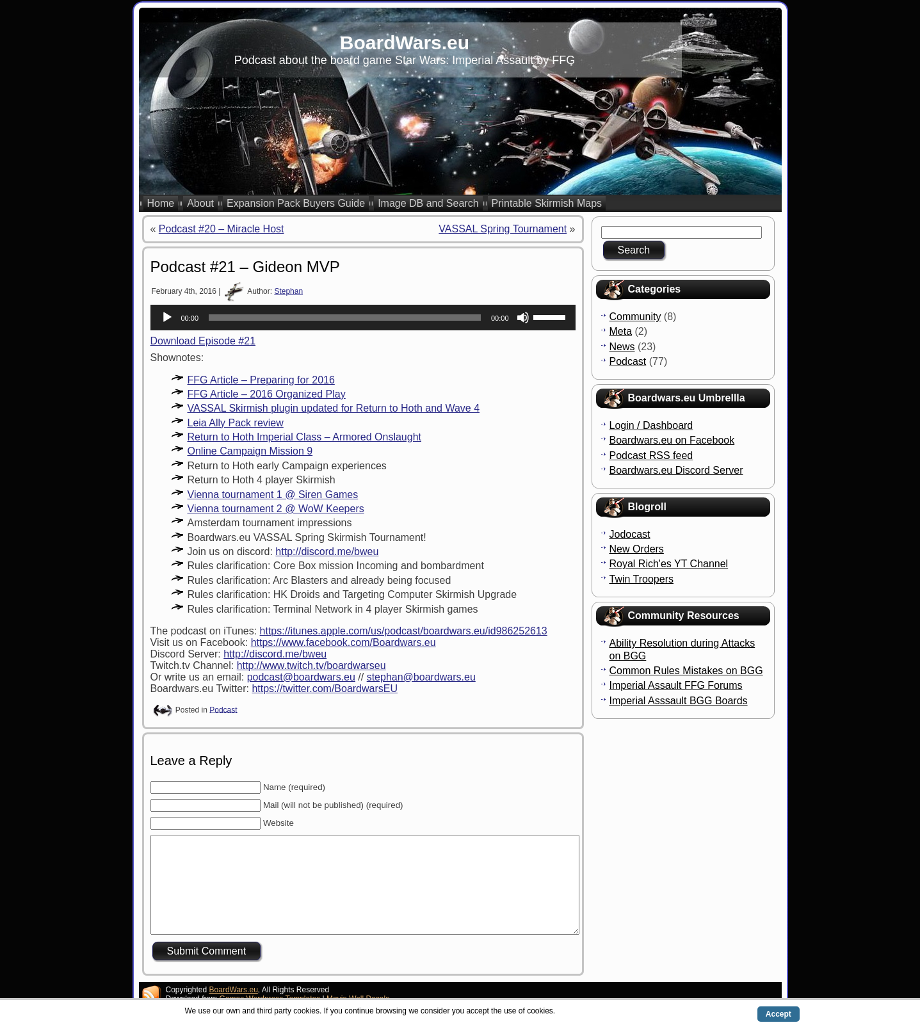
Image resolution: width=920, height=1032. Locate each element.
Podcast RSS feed (651, 455)
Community (635, 316)
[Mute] (523, 317)
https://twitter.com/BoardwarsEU (325, 688)
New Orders (636, 549)
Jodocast (629, 534)
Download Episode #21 (203, 340)
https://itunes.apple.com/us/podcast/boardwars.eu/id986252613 (403, 630)
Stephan (288, 291)
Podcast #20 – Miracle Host (221, 228)
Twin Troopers (641, 579)
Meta (621, 331)
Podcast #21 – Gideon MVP (245, 266)
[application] (363, 317)
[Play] (167, 317)
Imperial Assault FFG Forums (676, 685)
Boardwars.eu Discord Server (676, 470)
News (622, 346)
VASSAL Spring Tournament (503, 228)
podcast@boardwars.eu (301, 677)
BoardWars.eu (404, 42)
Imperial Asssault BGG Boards (678, 700)
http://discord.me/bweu (326, 551)
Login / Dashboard (651, 425)
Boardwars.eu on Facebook (672, 440)
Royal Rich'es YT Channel (669, 563)
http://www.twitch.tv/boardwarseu (311, 665)
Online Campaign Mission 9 (250, 451)
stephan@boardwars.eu (421, 677)
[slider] (345, 317)
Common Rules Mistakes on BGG (686, 670)
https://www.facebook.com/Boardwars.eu (343, 642)
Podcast (223, 709)
